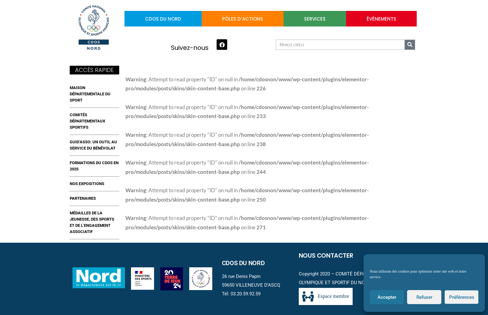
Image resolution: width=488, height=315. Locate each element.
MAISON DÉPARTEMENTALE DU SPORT (90, 94)
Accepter (387, 297)
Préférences (461, 297)
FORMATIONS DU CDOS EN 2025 (94, 165)
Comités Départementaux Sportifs (87, 121)
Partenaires (83, 198)
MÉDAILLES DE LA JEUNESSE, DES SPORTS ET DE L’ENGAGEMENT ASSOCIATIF (92, 222)
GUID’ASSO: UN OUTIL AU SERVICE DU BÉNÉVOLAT (93, 145)
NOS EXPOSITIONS (87, 183)
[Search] (410, 45)
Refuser (424, 297)
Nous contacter (326, 255)
